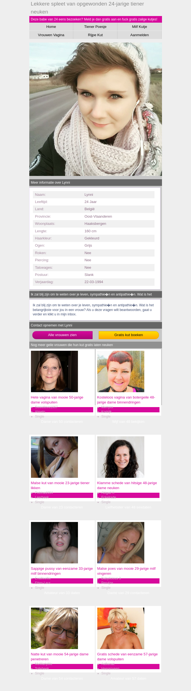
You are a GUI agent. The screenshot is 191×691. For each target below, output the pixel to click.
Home (51, 27)
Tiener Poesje (95, 27)
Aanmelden (139, 35)
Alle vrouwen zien (62, 335)
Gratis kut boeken (128, 335)
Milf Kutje (139, 27)
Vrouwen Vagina (51, 35)
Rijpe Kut (95, 35)
